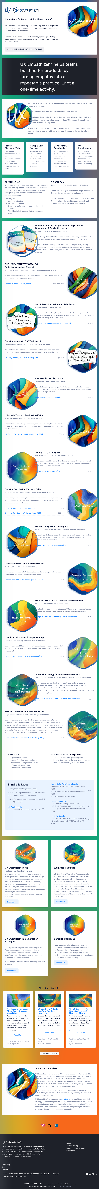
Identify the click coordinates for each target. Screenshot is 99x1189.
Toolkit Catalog (72, 1146)
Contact (5, 1170)
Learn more (11, 902)
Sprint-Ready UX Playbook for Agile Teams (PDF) (54, 323)
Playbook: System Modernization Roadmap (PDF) (24, 738)
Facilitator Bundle (58, 816)
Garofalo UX (66, 1099)
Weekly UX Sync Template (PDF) (48, 471)
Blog (3, 1167)
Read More (18, 1035)
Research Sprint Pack (59, 801)
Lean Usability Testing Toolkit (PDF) (49, 397)
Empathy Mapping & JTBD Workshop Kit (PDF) (23, 358)
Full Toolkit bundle (15, 807)
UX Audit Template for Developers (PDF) (51, 545)
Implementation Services (75, 1148)
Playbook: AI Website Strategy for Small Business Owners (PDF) (58, 699)
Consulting (6, 1165)
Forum (68, 1143)
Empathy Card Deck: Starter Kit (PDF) (20, 508)
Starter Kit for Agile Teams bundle (64, 784)
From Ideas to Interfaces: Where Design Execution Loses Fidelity (17, 1011)
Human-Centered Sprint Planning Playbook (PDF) (24, 580)
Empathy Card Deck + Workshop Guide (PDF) (23, 513)
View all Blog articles (50, 1053)
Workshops (70, 1151)
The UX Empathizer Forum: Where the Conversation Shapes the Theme (80, 1011)
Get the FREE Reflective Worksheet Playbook (24, 49)
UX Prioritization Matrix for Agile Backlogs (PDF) (24, 656)
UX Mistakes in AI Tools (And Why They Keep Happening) (48, 1011)
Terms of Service (65, 1186)
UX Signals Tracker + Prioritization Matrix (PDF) (24, 434)
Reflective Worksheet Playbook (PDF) (19, 284)
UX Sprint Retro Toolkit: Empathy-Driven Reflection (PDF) (57, 617)
